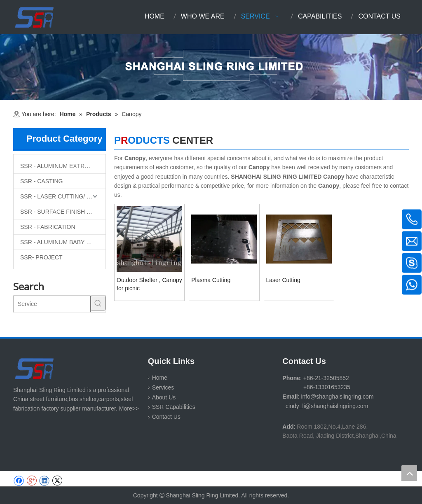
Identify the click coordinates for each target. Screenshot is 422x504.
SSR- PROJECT (41, 257)
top (409, 473)
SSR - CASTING (41, 181)
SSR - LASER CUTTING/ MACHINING (63, 196)
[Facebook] (19, 481)
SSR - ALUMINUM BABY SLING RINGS (63, 242)
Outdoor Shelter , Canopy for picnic (149, 284)
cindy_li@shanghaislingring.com (327, 406)
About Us (164, 397)
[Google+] (31, 481)
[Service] (52, 304)
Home (159, 377)
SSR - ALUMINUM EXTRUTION (61, 166)
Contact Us (166, 416)
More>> (129, 408)
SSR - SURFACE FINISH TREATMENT (63, 211)
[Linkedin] (44, 481)
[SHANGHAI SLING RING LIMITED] (34, 368)
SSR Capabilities (173, 407)
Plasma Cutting (210, 280)
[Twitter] (57, 481)
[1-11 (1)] (211, 67)
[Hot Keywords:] (98, 303)
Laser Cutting (283, 280)
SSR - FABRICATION (47, 227)
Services (163, 387)
